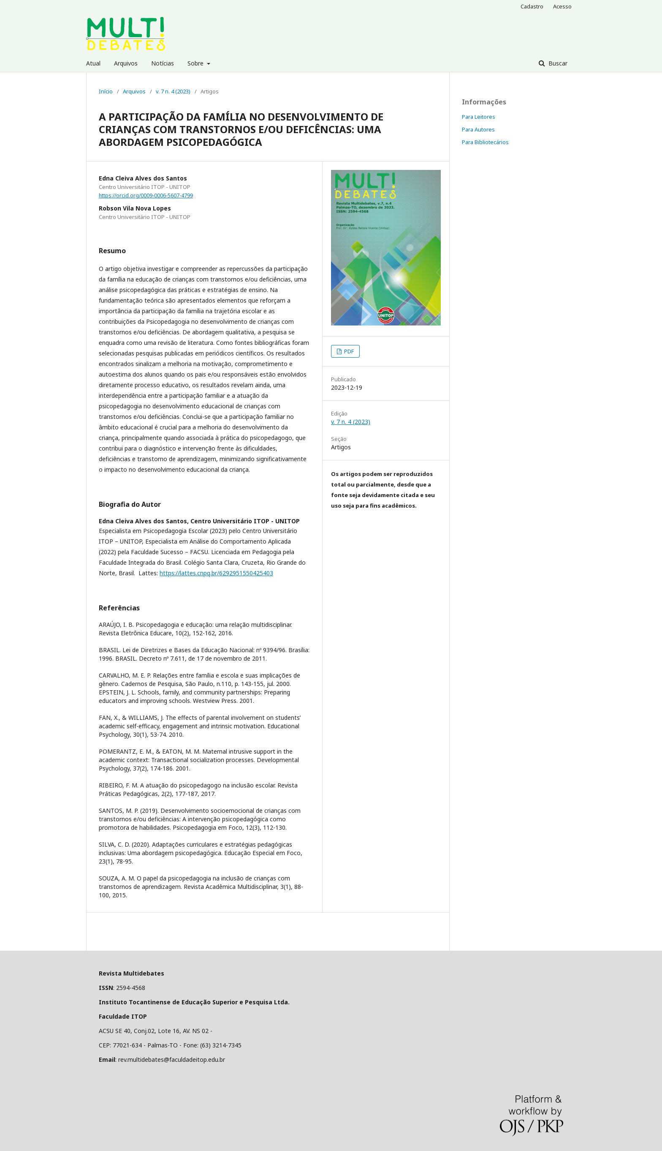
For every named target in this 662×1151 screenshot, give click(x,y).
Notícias (162, 63)
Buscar (557, 63)
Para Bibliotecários (485, 142)
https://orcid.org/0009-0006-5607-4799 (146, 195)
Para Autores (478, 129)
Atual (93, 63)
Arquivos (126, 63)
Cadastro (532, 6)
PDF (348, 351)
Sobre (196, 63)
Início (106, 91)
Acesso (562, 6)
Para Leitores (478, 116)
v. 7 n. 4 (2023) (173, 91)
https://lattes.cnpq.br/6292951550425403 (216, 573)
